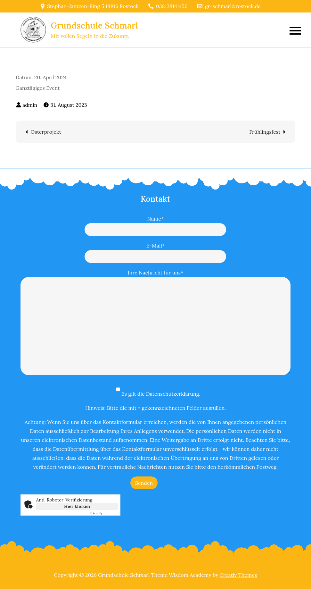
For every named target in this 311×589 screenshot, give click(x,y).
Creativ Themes (238, 575)
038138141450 (168, 6)
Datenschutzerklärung (172, 394)
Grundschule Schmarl (94, 25)
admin (29, 105)
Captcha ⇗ (104, 513)
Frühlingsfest (264, 132)
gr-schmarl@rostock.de (229, 6)
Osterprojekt (46, 132)
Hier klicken (77, 506)
